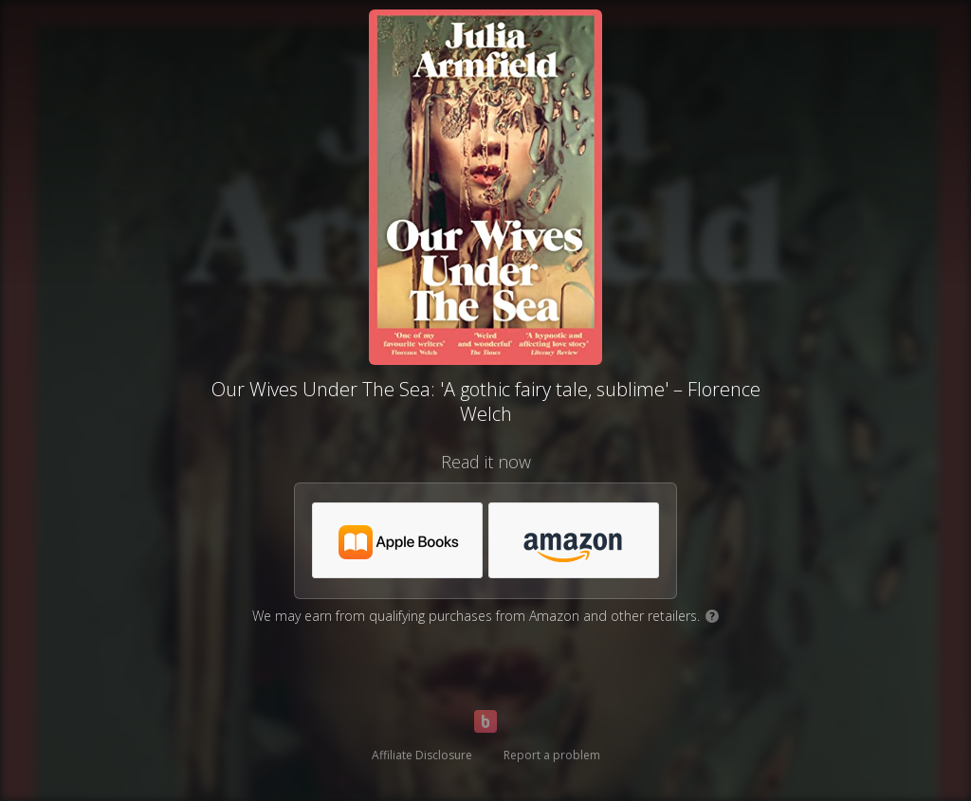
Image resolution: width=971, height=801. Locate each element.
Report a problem (552, 755)
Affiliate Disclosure (422, 755)
